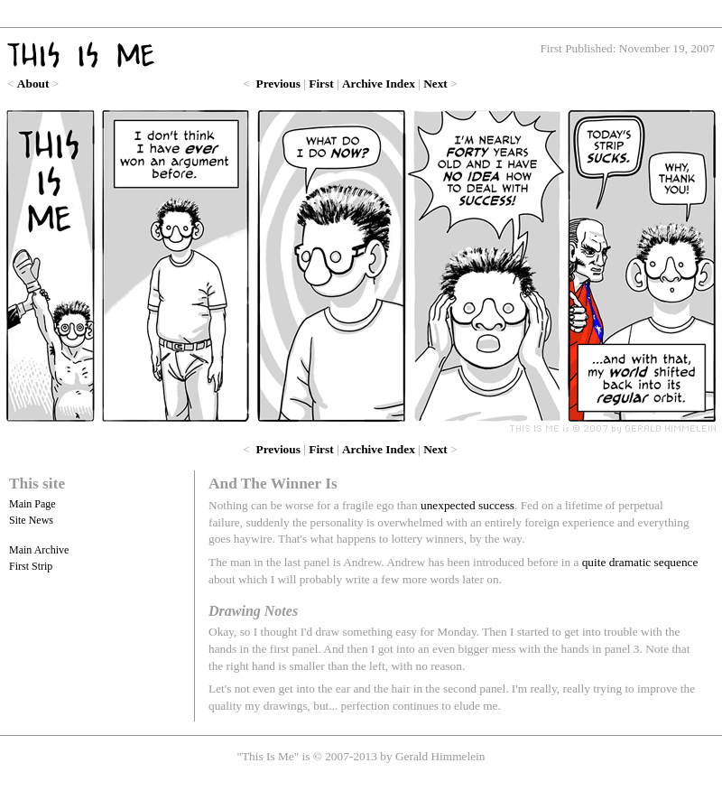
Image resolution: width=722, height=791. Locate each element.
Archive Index (378, 83)
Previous (278, 83)
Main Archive (39, 550)
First (321, 83)
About (33, 83)
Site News (31, 520)
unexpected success (467, 505)
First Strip (30, 566)
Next (435, 83)
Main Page (32, 504)
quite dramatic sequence (640, 562)
